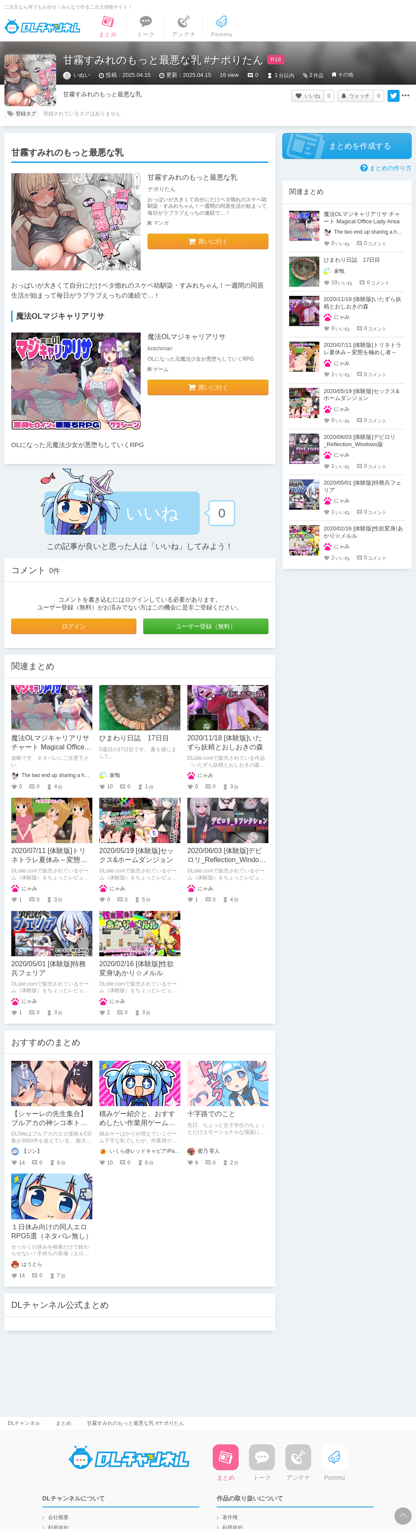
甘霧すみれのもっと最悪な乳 (192, 177)
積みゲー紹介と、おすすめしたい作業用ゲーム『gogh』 (137, 1123)
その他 (345, 75)
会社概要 (58, 1517)
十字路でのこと (211, 1113)
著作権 (230, 1517)
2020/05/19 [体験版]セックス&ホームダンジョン (362, 395)
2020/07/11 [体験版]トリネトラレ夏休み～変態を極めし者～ (49, 859)
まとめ (63, 1423)
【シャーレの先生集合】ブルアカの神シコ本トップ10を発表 (49, 1123)
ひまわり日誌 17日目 (134, 738)
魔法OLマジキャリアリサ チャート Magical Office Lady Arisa (50, 747)
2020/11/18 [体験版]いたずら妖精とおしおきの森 (362, 303)
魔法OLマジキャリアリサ (187, 336)
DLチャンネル (42, 26)
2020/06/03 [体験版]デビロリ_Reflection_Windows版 (227, 859)
